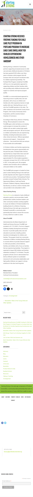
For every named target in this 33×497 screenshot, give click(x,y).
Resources (6, 373)
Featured (5, 361)
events (5, 358)
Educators (5, 356)
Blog (4, 354)
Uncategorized (13, 296)
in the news (6, 363)
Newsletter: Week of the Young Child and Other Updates (17, 330)
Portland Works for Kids (9, 368)
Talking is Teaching (8, 376)
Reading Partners (7, 371)
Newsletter (6, 366)
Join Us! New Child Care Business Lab (12, 337)
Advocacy (5, 351)
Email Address (6, 481)
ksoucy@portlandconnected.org (13, 451)
